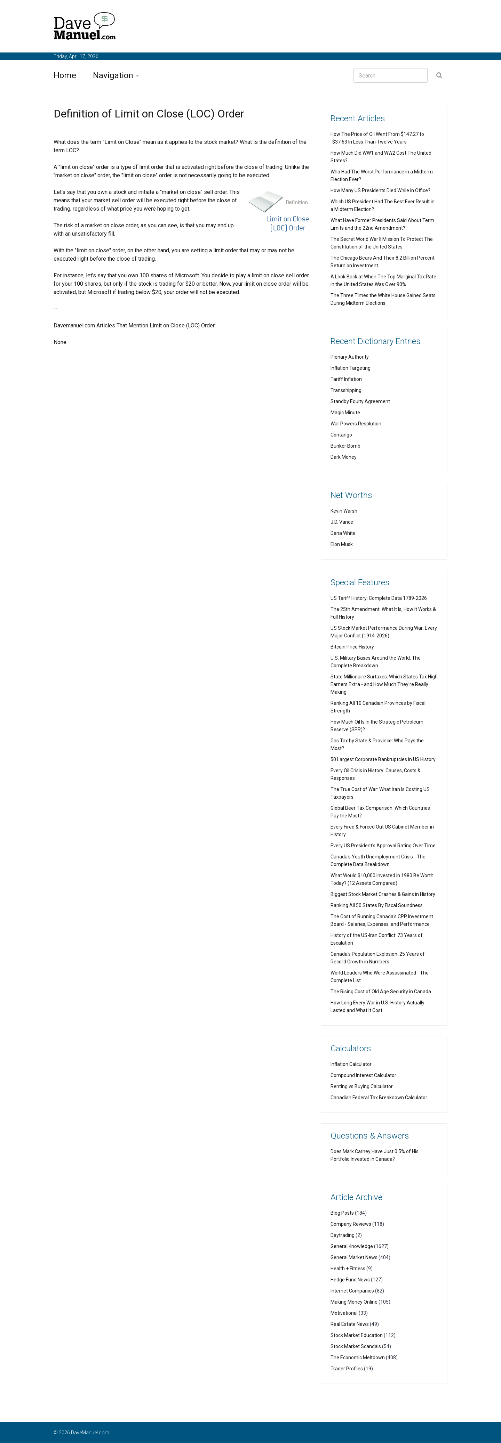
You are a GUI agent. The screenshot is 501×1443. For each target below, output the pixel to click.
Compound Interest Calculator (363, 1075)
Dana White (343, 533)
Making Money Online (354, 1302)
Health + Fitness (348, 1268)
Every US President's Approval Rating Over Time (383, 845)
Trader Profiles (347, 1368)
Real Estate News (350, 1324)
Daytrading (343, 1235)
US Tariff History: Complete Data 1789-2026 (379, 598)
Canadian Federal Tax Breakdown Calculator (379, 1097)
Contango (341, 435)
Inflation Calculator (351, 1064)
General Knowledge (352, 1246)
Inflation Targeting (351, 368)
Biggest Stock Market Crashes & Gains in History (383, 894)
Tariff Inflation (346, 379)
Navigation (113, 75)
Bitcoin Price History (352, 647)
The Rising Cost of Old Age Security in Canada (381, 991)
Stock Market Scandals (356, 1346)
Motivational (344, 1313)
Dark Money (344, 457)
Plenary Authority (350, 357)
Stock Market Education (357, 1335)
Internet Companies (352, 1291)
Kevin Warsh (344, 511)
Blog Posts (342, 1213)
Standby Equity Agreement (360, 401)
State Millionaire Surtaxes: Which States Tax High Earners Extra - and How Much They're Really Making (384, 684)
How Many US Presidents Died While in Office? (380, 190)
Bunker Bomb (345, 446)
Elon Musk (342, 544)
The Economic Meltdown (358, 1357)
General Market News (354, 1257)
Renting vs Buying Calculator (362, 1086)
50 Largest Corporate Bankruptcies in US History (383, 759)
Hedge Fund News (350, 1279)
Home (65, 75)
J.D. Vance (342, 522)
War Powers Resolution (356, 423)
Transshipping (346, 390)
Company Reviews (351, 1224)
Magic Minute (345, 412)
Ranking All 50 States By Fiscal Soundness (377, 905)
